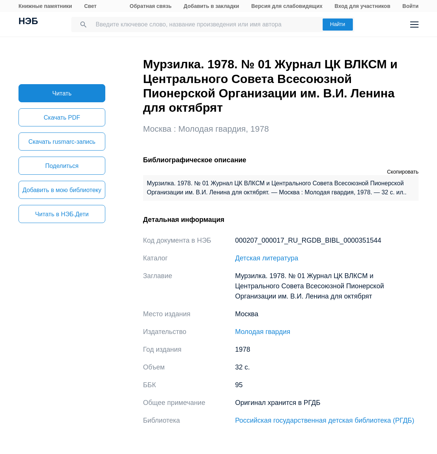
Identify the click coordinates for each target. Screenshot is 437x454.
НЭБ (28, 22)
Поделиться (61, 166)
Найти (337, 24)
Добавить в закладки (211, 6)
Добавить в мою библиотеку (61, 190)
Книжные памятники (45, 6)
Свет (90, 6)
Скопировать (403, 172)
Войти (410, 6)
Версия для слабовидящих (287, 6)
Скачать (62, 117)
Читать (62, 93)
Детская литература (266, 258)
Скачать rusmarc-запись (61, 142)
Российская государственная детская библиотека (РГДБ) (324, 420)
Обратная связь (151, 6)
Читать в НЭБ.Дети (62, 214)
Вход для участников (363, 6)
